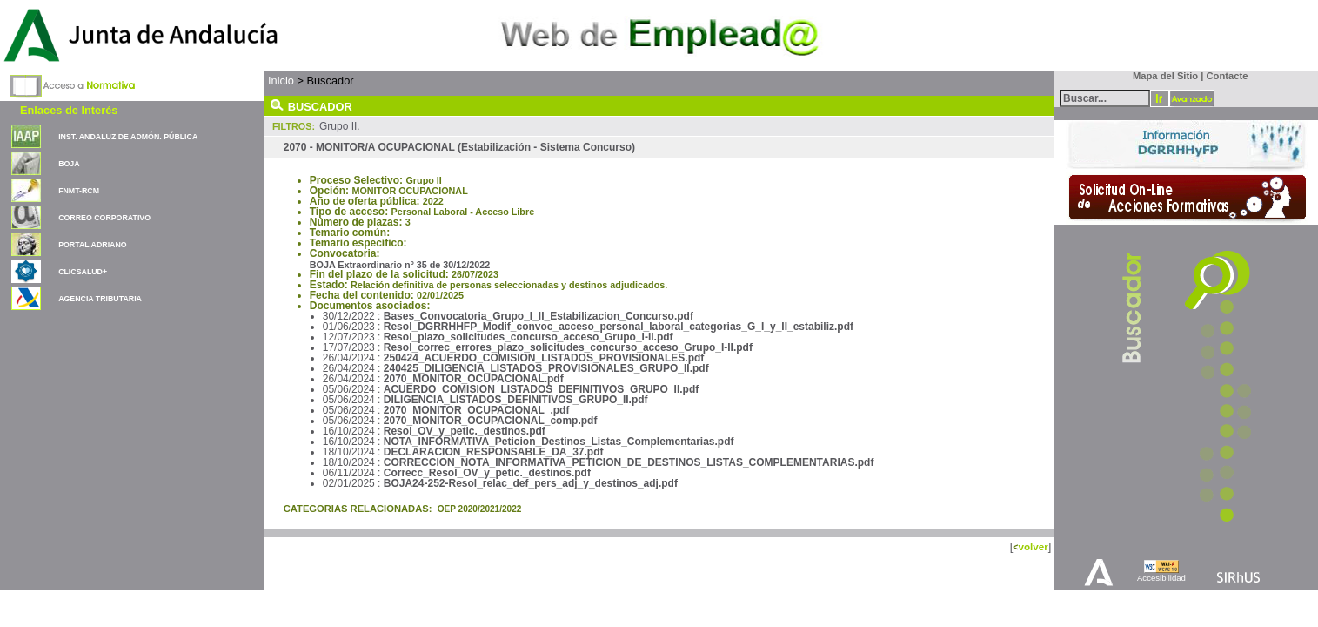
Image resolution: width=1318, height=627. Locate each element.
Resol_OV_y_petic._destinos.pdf (464, 431)
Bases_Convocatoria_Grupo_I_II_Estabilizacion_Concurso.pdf (538, 316)
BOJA (68, 163)
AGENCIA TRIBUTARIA (100, 298)
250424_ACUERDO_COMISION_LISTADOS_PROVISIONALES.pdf (544, 358)
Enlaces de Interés (68, 110)
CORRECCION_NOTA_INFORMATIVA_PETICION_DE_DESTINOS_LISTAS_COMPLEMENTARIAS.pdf (629, 462)
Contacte (1227, 76)
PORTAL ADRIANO (92, 244)
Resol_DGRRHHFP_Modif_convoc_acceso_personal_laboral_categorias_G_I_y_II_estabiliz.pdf (618, 326)
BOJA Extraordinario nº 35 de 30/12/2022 (400, 265)
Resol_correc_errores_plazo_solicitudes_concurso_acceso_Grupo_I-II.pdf (568, 347)
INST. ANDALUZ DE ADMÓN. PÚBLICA (127, 136)
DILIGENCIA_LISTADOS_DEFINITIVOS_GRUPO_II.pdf (516, 400)
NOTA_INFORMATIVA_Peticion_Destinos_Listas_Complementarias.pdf (559, 441)
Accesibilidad (1161, 578)
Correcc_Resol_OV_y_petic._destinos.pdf (487, 473)
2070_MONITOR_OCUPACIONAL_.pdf (477, 410)
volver (1032, 546)
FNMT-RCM (78, 190)
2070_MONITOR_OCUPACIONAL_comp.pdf (491, 421)
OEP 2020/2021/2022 (480, 509)
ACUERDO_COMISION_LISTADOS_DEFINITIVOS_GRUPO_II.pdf (541, 389)
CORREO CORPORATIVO (104, 217)
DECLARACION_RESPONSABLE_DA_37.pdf (494, 452)
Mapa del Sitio (1162, 76)
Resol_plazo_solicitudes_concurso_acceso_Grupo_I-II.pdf (528, 337)
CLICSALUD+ (82, 271)
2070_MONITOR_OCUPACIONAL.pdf (474, 379)
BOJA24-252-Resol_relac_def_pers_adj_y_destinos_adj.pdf (531, 483)
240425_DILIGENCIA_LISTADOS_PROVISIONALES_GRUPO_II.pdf (546, 368)
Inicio (281, 80)
